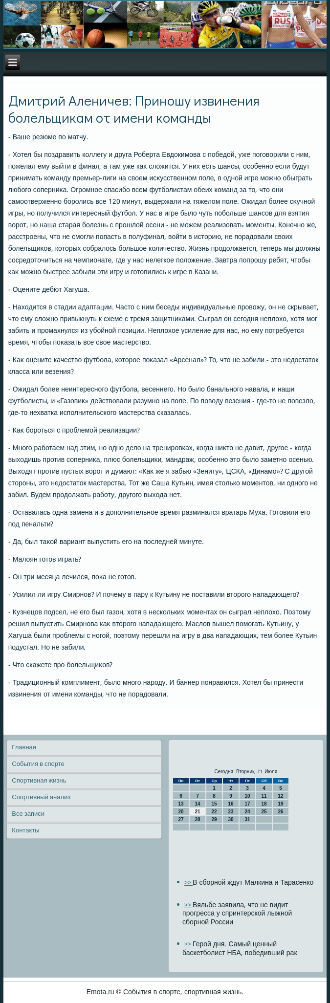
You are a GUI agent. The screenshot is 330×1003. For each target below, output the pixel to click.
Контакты (25, 830)
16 (231, 804)
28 (197, 819)
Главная (24, 747)
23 (231, 811)
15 (214, 804)
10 (247, 796)
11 (264, 796)
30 (231, 819)
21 (197, 811)
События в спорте (38, 764)
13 (181, 804)
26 (281, 811)
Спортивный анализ (41, 797)
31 (247, 819)
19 (281, 804)
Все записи (28, 814)
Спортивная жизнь (39, 780)
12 (281, 796)
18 (264, 804)
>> (188, 883)
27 (181, 819)
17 (247, 804)
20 (181, 811)
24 (247, 811)
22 (214, 811)
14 (197, 804)
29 (214, 819)
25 (264, 811)
